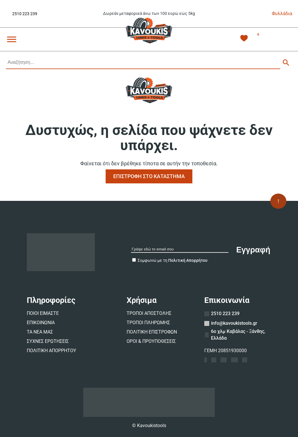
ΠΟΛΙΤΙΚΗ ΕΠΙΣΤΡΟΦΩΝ (152, 332)
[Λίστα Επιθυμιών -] (244, 39)
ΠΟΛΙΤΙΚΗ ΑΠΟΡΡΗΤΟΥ (51, 350)
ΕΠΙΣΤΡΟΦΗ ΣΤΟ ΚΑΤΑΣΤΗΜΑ (149, 176)
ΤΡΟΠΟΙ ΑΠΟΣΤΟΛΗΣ (149, 313)
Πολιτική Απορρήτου (187, 260)
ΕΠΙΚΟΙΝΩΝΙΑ (41, 322)
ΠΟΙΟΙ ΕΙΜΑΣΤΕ (43, 313)
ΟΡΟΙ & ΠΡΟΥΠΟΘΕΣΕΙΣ (151, 341)
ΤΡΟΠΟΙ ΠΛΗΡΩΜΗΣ (148, 322)
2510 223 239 (24, 13)
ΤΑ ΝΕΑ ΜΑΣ (40, 332)
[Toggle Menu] (11, 39)
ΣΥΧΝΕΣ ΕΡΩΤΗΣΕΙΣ (48, 341)
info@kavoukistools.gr (234, 323)
